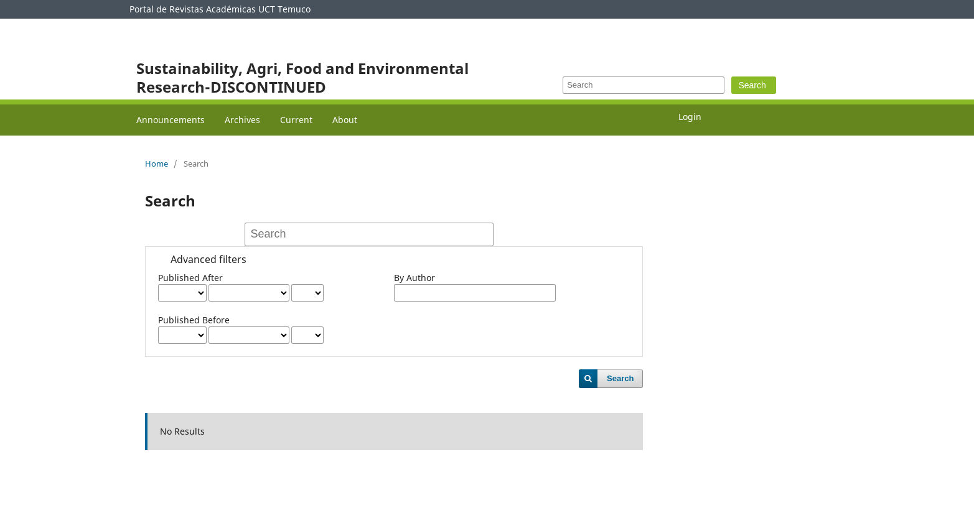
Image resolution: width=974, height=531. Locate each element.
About (344, 120)
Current (296, 120)
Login (689, 116)
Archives (242, 120)
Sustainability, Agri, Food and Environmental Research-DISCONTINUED (302, 77)
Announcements (170, 120)
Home (156, 163)
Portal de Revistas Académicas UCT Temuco (220, 9)
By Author (414, 278)
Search (752, 85)
